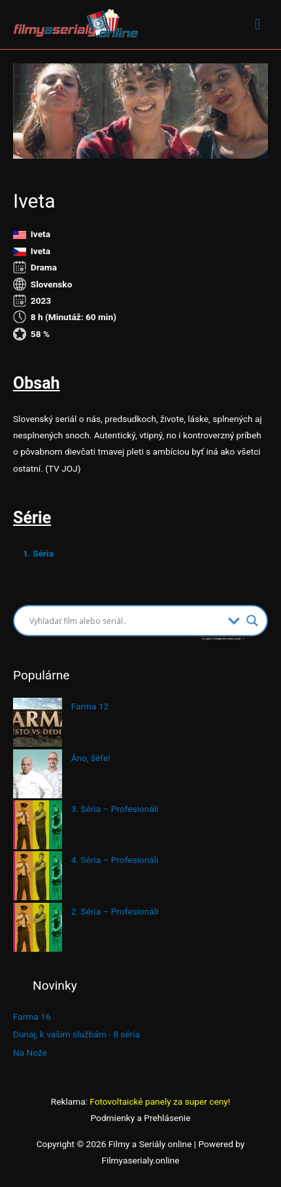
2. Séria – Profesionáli (115, 911)
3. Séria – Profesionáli (115, 809)
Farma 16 (32, 1016)
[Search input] (125, 620)
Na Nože (30, 1052)
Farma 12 (90, 706)
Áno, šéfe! (90, 758)
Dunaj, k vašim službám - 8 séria (76, 1034)
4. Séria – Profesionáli (115, 859)
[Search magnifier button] (252, 620)
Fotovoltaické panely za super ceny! (160, 1101)
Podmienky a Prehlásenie (141, 1118)
